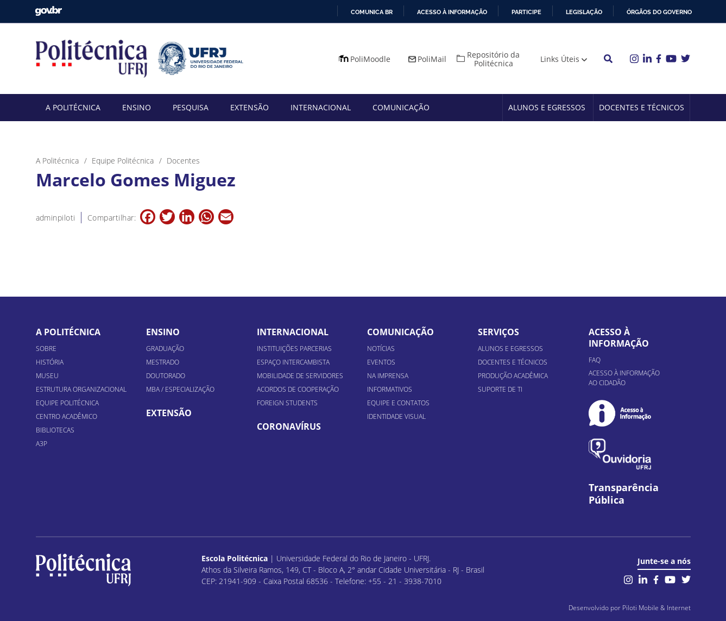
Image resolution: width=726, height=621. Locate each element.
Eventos (381, 362)
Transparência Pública (624, 493)
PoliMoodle (370, 59)
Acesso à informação (452, 12)
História (50, 362)
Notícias (381, 348)
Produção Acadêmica (513, 375)
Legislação (584, 12)
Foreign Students (287, 402)
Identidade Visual (396, 416)
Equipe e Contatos (398, 402)
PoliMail (432, 59)
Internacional (321, 107)
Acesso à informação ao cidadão (624, 377)
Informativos (389, 389)
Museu (47, 375)
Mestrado (162, 362)
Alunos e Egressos (546, 107)
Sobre (46, 348)
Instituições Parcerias (294, 348)
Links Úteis (559, 59)
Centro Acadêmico (66, 416)
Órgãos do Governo (659, 12)
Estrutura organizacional (81, 389)
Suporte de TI (500, 389)
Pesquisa (191, 107)
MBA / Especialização (180, 389)
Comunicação (401, 107)
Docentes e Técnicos (641, 107)
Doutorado (165, 375)
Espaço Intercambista (293, 362)
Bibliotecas (55, 430)
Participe (526, 12)
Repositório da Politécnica (493, 58)
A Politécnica (73, 107)
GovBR (48, 11)
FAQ (595, 360)
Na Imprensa (387, 375)
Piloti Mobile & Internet (656, 607)
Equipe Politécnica (67, 402)
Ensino (136, 107)
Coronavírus (289, 426)
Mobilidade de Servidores (300, 375)
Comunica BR (372, 12)
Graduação (165, 348)
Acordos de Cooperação (298, 389)
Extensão (249, 107)
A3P (41, 443)
